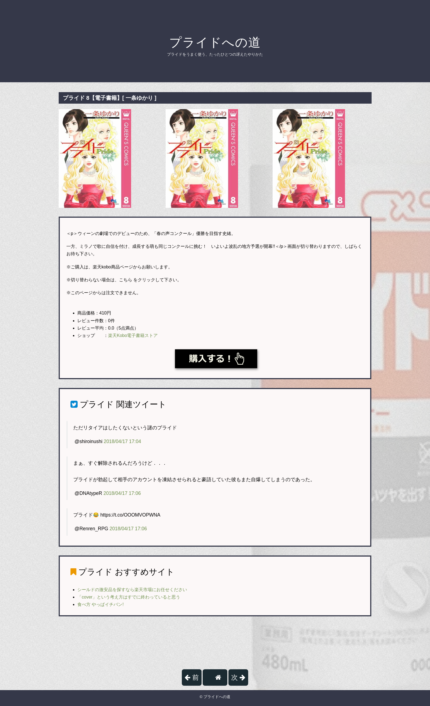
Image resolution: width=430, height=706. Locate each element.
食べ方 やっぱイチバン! (100, 604)
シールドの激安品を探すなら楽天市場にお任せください (132, 589)
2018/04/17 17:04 (122, 441)
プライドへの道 (215, 42)
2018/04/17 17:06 (122, 493)
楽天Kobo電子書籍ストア (133, 335)
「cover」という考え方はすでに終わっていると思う (128, 597)
